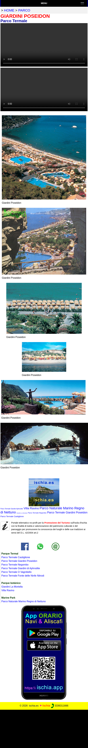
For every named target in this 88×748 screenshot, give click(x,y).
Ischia (46, 705)
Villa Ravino (31, 508)
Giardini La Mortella (22, 513)
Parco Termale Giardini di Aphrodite (20, 568)
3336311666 (59, 705)
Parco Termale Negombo (37, 513)
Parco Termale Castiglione (12, 516)
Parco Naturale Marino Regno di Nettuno (23, 601)
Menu (44, 3)
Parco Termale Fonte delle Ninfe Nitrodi (22, 575)
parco (24, 10)
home (9, 10)
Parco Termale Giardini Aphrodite (11, 509)
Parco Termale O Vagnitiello (16, 572)
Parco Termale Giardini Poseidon (67, 512)
